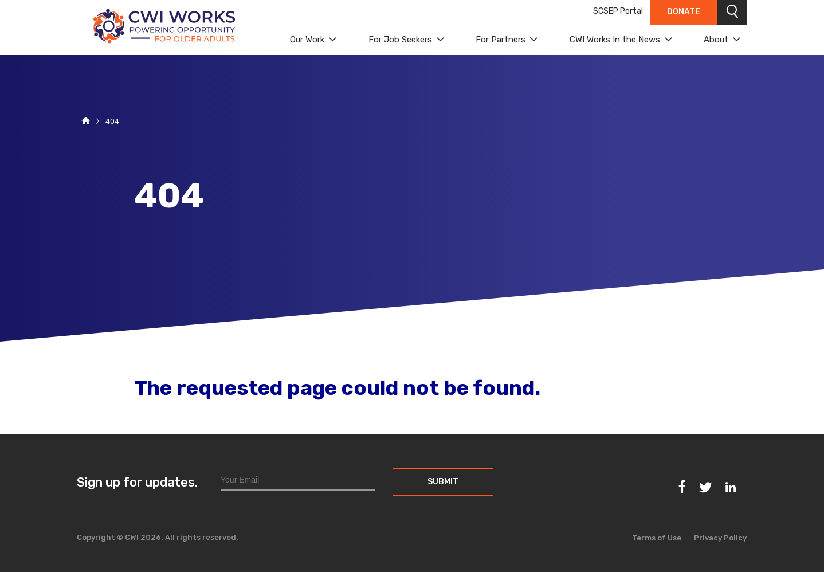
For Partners (500, 39)
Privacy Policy (720, 538)
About (716, 39)
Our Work (307, 39)
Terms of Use (656, 538)
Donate (683, 12)
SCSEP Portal (618, 11)
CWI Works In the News (615, 39)
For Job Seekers (400, 39)
